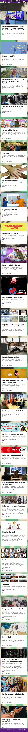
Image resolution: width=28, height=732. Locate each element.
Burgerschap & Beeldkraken (10, 180)
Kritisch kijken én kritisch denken (12, 297)
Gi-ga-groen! (5, 153)
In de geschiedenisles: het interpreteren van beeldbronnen (13, 483)
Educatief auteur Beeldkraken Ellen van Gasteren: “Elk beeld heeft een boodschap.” (13, 81)
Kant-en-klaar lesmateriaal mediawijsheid (9, 210)
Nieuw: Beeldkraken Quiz (9, 531)
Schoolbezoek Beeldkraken (10, 130)
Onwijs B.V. (20, 730)
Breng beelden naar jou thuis (10, 357)
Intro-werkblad (6, 636)
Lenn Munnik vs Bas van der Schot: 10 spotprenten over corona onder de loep (13, 325)
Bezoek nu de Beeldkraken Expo (11, 265)
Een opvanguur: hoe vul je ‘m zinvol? (12, 608)
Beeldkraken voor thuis (9, 559)
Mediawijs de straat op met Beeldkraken (13, 505)
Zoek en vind (5, 584)
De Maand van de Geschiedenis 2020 (12, 455)
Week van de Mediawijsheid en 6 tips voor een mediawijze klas (12, 381)
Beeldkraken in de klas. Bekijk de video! (13, 411)
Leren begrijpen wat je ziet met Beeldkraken (11, 720)
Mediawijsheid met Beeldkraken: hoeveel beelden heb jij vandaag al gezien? (13, 660)
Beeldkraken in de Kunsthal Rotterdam (13, 693)
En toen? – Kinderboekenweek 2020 (12, 434)
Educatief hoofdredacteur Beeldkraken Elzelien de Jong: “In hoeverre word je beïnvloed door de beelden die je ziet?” (13, 28)
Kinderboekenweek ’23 (8, 56)
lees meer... (4, 35)
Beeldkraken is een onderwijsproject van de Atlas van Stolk (11, 729)
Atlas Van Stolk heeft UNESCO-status (12, 107)
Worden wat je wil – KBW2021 (10, 233)
